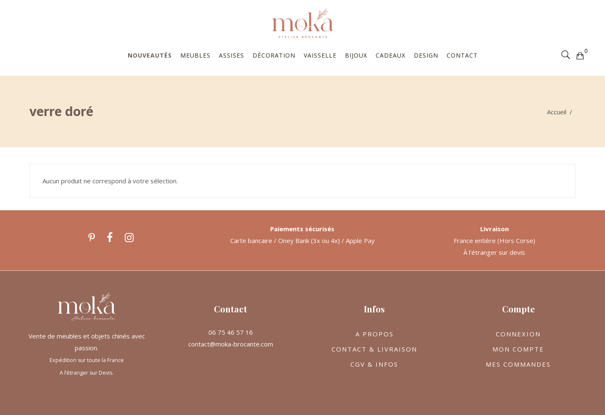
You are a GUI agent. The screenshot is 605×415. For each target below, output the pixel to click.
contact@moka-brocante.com (230, 344)
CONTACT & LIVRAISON (374, 349)
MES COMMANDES (518, 364)
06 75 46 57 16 (230, 332)
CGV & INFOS (374, 364)
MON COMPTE (518, 349)
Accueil (556, 112)
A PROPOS (374, 334)
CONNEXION (518, 334)
